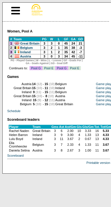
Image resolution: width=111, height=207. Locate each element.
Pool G (36, 68)
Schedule (14, 111)
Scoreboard (15, 155)
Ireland (25, 52)
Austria (25, 56)
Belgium (26, 47)
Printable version (98, 162)
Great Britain (30, 43)
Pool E (48, 68)
